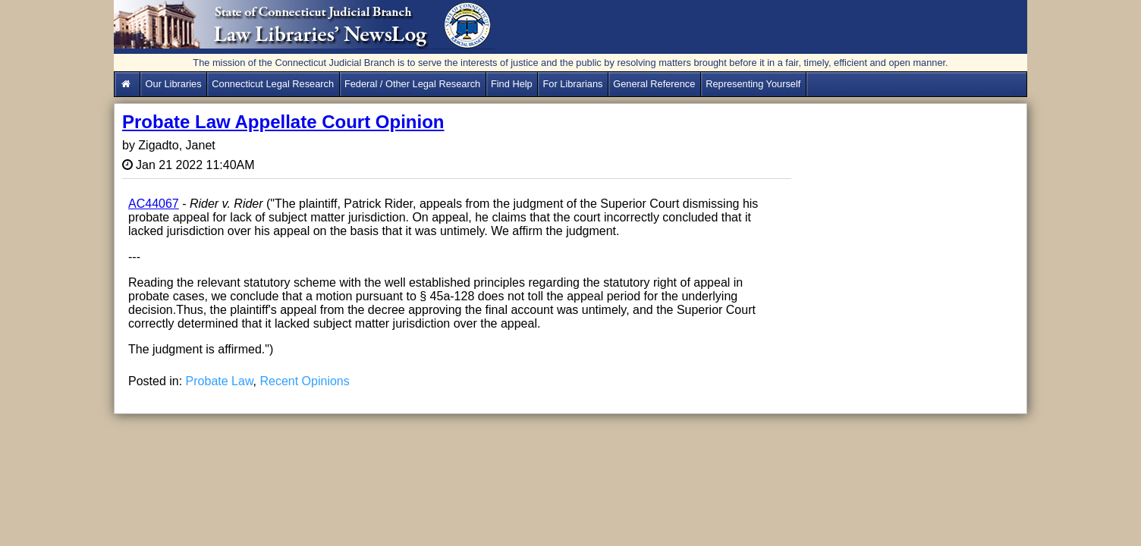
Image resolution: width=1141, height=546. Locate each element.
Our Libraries (174, 83)
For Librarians (573, 83)
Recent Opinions (304, 381)
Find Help (512, 83)
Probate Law (219, 381)
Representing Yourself (753, 83)
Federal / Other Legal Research (412, 83)
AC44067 (153, 203)
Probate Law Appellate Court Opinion (283, 121)
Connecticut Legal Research (273, 83)
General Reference (654, 83)
